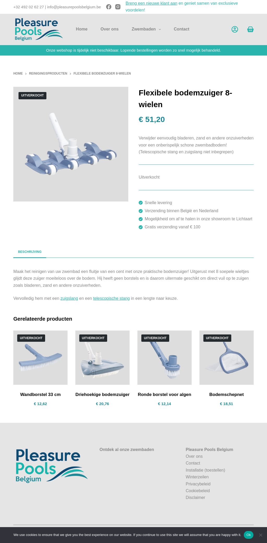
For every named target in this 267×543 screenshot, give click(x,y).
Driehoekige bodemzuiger (102, 394)
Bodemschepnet (226, 394)
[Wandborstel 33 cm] (40, 358)
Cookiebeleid (198, 491)
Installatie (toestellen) (205, 470)
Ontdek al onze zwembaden (127, 449)
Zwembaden (147, 29)
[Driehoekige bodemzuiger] (102, 358)
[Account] (235, 29)
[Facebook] (108, 6)
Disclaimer (195, 497)
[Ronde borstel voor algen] (164, 358)
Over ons (110, 29)
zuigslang (69, 298)
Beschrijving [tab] (29, 252)
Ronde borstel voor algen (164, 394)
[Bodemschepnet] (226, 358)
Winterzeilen (197, 477)
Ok (248, 535)
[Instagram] (117, 6)
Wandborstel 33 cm (40, 394)
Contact (182, 29)
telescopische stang (111, 298)
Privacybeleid (198, 484)
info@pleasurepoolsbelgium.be (74, 7)
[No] (260, 535)
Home (81, 29)
